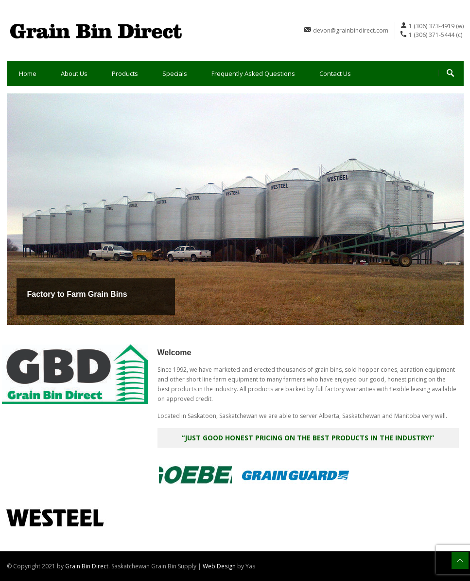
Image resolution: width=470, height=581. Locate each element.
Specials (174, 73)
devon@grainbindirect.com (350, 30)
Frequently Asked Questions (253, 73)
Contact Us (335, 73)
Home (27, 73)
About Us (74, 73)
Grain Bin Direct (86, 566)
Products (125, 73)
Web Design (219, 566)
